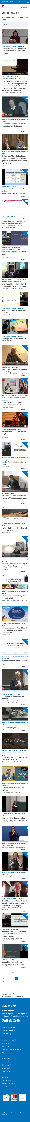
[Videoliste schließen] (24, 131)
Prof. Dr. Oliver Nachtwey (8, 820)
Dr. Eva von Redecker (6, 822)
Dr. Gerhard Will (11, 55)
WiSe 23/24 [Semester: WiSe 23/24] (21, 46)
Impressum (4, 993)
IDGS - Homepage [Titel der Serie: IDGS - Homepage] (8, 875)
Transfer (4, 1052)
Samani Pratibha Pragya (7, 340)
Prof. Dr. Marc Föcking (7, 466)
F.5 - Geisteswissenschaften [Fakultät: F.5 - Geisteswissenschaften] (11, 523)
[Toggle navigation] (28, 2)
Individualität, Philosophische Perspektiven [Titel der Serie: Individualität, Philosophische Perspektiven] (14, 697)
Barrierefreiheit (19, 996)
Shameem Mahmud (19, 964)
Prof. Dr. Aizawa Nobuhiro (8, 315)
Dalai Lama (4, 436)
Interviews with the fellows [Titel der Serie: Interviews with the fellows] (12, 402)
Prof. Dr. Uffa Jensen (18, 225)
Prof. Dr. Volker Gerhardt (20, 700)
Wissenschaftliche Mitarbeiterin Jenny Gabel (12, 762)
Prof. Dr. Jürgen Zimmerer (8, 92)
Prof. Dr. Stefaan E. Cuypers (8, 702)
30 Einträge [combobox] (15, 973)
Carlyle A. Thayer (5, 907)
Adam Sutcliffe (13, 374)
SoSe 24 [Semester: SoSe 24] (13, 217)
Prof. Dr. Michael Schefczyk (18, 256)
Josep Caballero (21, 128)
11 (20, 979)
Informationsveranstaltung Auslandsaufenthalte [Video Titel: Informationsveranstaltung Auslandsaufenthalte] (14, 597)
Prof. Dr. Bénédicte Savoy (7, 938)
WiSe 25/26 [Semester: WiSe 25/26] (5, 658)
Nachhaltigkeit (6, 1065)
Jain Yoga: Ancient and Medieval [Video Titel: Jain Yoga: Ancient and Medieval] (14, 338)
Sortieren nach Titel (8, 18)
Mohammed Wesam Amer (8, 964)
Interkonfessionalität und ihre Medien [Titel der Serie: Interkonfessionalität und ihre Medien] (14, 463)
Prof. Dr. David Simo (19, 92)
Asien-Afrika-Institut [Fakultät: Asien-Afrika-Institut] (9, 46)
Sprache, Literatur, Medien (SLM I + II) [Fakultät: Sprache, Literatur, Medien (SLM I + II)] (14, 119)
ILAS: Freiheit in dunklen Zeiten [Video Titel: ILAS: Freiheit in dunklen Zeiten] (13, 818)
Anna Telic (10, 729)
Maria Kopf (12, 877)
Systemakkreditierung (6, 1102)
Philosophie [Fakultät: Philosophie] (6, 186)
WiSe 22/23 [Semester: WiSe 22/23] (17, 282)
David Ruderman (6, 374)
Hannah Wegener (6, 532)
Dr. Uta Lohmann (6, 193)
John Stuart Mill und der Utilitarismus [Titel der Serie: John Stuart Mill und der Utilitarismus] (14, 252)
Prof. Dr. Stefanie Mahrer (7, 225)
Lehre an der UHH (7, 1043)
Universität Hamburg (8, 2)
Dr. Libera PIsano (14, 193)
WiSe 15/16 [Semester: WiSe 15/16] (14, 367)
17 (27, 979)
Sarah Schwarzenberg (7, 847)
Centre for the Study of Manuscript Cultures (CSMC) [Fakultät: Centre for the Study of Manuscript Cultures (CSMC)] (14, 753)
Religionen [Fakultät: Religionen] (5, 493)
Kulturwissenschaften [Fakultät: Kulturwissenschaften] (9, 751)
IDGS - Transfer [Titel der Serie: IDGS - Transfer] (7, 845)
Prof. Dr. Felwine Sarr (12, 940)
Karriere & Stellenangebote (11, 1049)
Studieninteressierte (8, 1031)
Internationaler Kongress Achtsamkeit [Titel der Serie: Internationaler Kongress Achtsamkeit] (14, 432)
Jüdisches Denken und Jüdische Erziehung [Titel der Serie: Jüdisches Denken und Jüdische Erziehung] (14, 190)
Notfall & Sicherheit (8, 1084)
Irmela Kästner (13, 128)
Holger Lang (4, 729)
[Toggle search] (24, 2)
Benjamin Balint (5, 165)
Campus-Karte (6, 1081)
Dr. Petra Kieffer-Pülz (7, 500)
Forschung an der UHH (9, 1040)
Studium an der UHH (8, 1028)
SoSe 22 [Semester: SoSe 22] (13, 186)
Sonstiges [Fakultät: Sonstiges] (5, 960)
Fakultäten (5, 1068)
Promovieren (6, 1046)
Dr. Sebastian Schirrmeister (16, 165)
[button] (19, 2)
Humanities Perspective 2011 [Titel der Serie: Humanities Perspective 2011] (12, 962)
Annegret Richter (17, 729)
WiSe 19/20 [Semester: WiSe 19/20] (14, 929)
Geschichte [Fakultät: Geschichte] (5, 76)
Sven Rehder (22, 600)
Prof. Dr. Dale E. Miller (7, 256)
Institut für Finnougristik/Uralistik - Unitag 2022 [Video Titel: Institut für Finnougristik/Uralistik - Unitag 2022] (14, 529)
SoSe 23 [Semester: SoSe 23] (20, 336)
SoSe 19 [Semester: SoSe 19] (4, 154)
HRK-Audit (22, 1095)
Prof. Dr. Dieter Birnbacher (8, 257)
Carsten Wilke (21, 374)
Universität (5, 1059)
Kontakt (4, 1078)
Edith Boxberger (5, 128)
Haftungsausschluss (15, 993)
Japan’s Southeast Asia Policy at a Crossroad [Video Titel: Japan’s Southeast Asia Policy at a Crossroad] (14, 311)
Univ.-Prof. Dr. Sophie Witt (20, 820)
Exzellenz (5, 1062)
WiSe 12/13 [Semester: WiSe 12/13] (5, 121)
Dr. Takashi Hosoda (14, 907)
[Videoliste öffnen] (24, 667)
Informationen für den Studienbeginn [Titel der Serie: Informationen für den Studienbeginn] (14, 661)
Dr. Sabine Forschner (6, 600)
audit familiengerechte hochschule (6, 1097)
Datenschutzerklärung (7, 994)
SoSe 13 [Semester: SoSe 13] (18, 249)
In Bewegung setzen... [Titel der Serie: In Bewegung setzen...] (10, 727)
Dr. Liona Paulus (5, 877)
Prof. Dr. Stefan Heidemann (8, 404)
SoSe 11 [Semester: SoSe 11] (20, 429)
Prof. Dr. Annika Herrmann (18, 847)
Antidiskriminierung (8, 1087)
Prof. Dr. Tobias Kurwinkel (8, 792)
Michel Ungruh (15, 600)
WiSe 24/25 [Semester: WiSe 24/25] (14, 76)
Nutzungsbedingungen (7, 996)
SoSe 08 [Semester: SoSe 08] (4, 561)
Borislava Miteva (6, 966)
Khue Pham (4, 55)
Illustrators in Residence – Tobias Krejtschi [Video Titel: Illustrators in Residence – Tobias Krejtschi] (14, 789)
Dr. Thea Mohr (15, 500)
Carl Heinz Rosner (14, 568)
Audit (12, 1095)
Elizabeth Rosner (5, 568)
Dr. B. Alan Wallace (11, 436)
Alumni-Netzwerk (7, 1071)
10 (17, 979)
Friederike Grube (6, 634)
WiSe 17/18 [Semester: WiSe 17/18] (21, 308)
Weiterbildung (6, 1034)
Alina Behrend (17, 792)
